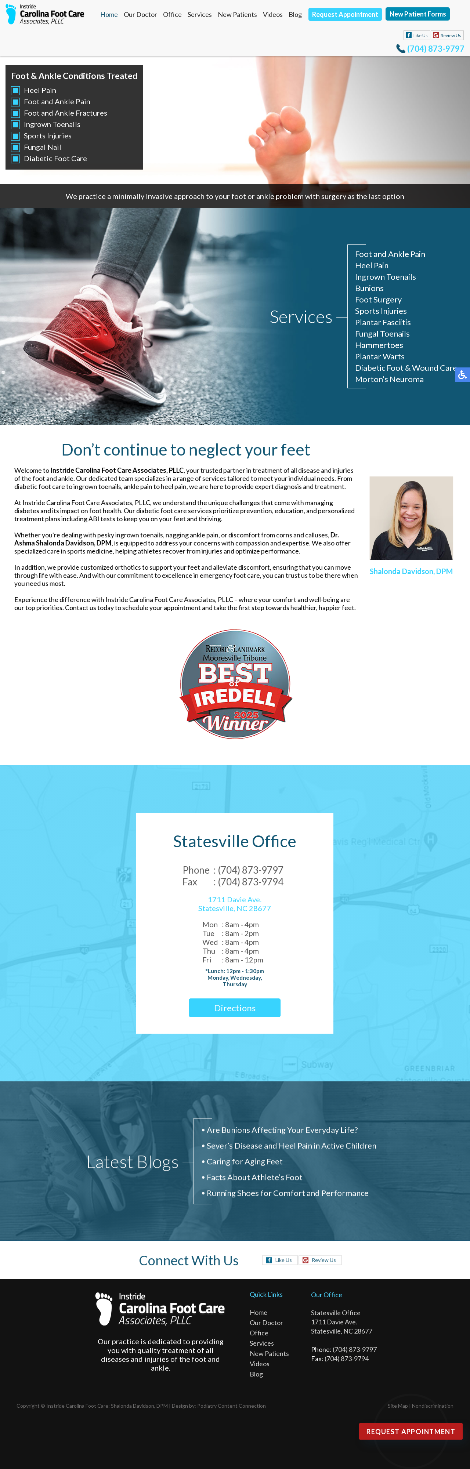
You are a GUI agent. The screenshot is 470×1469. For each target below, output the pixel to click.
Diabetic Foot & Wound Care (406, 368)
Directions (226, 1007)
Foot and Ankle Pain (57, 101)
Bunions (369, 288)
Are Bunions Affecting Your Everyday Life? (282, 1132)
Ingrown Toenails (52, 124)
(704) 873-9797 (435, 49)
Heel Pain (40, 90)
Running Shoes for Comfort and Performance (288, 1195)
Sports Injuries (47, 135)
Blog (295, 14)
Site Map (398, 1406)
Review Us (451, 35)
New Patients (237, 14)
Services (200, 14)
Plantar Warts (380, 357)
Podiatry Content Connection (231, 1406)
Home (109, 14)
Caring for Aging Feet (245, 1163)
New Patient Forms (418, 14)
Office (172, 14)
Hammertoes (379, 345)
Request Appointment (345, 14)
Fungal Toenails (382, 334)
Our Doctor (140, 14)
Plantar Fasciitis (383, 322)
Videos (273, 14)
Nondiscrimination (432, 1406)
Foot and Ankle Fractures (65, 112)
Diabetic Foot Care (55, 158)
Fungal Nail (42, 146)
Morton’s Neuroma (389, 379)
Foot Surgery (378, 300)
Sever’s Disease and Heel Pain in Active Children (291, 1148)
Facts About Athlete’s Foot (255, 1179)
